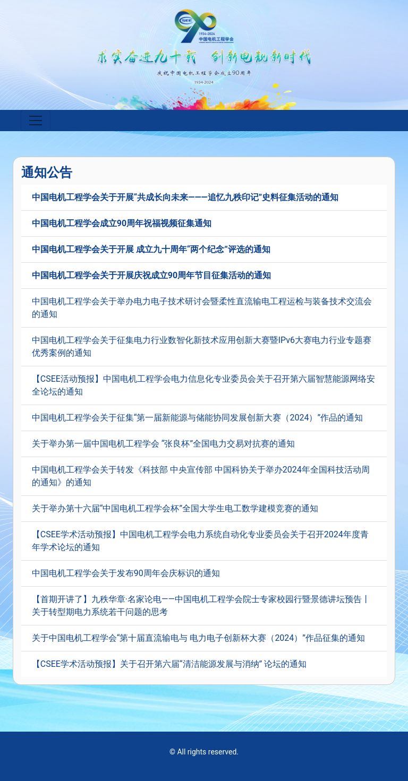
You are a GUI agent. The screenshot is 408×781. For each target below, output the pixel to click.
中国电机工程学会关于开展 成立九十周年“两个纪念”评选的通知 (151, 249)
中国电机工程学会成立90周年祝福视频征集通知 (121, 223)
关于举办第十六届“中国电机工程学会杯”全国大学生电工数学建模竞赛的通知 (175, 508)
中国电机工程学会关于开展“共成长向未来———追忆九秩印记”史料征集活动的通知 (185, 197)
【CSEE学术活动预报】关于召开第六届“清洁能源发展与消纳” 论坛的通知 (169, 664)
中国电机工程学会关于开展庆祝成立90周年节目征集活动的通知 (151, 275)
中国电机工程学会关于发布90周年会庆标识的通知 (126, 573)
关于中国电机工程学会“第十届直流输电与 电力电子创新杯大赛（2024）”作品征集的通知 (198, 638)
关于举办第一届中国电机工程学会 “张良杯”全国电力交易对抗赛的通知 (163, 444)
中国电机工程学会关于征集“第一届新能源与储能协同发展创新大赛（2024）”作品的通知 (197, 418)
